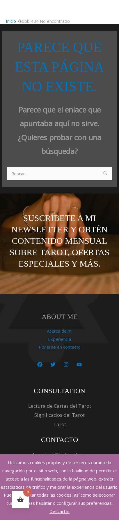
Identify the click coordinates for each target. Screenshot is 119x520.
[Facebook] (39, 364)
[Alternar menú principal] (107, 9)
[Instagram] (66, 364)
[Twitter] (53, 364)
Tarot (59, 424)
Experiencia (59, 339)
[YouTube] (79, 364)
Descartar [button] (59, 511)
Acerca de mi (59, 331)
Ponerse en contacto (60, 347)
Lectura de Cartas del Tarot (59, 405)
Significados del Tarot (59, 415)
